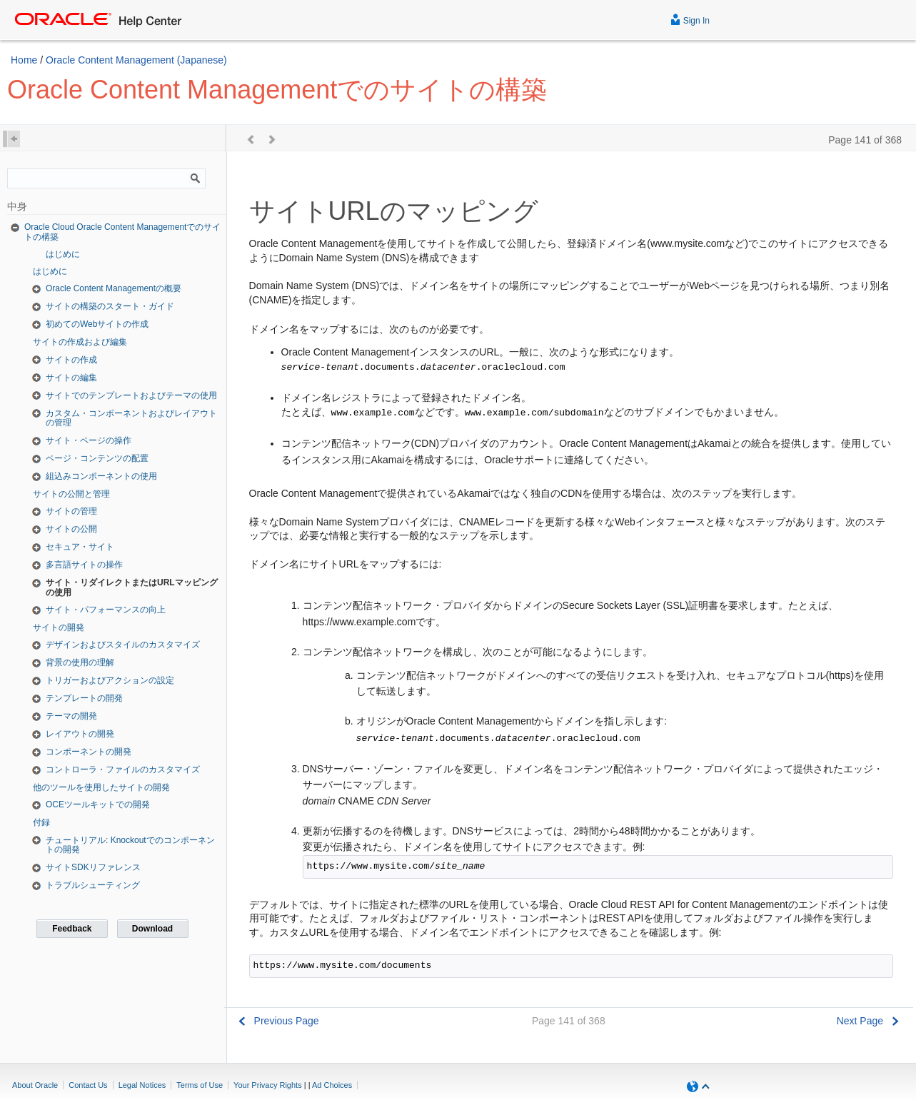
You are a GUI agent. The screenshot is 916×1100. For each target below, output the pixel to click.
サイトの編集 (71, 378)
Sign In (690, 19)
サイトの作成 (71, 360)
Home (24, 60)
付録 (41, 822)
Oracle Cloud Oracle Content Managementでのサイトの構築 (122, 232)
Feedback (71, 929)
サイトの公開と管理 (71, 494)
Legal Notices (142, 1085)
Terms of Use (199, 1085)
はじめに (63, 254)
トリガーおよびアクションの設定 (110, 680)
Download (152, 929)
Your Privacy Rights (267, 1085)
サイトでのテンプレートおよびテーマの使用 (131, 395)
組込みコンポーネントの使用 (101, 476)
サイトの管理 (71, 511)
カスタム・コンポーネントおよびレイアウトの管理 (131, 418)
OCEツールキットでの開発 (98, 804)
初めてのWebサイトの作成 (97, 324)
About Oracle (35, 1085)
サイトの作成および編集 (80, 342)
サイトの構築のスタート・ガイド (110, 306)
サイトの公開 (71, 529)
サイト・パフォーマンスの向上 (106, 610)
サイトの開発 (58, 627)
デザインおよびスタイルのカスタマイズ (123, 645)
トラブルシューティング (93, 885)
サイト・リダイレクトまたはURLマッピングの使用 (132, 587)
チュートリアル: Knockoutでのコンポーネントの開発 (130, 845)
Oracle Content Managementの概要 (113, 288)
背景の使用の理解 (80, 662)
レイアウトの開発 (80, 734)
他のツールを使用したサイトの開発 (101, 787)
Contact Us (88, 1085)
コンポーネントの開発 (88, 752)
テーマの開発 (71, 716)
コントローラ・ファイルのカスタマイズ (123, 769)
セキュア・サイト (80, 547)
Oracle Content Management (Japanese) (136, 60)
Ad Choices (332, 1085)
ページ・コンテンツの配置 (97, 458)
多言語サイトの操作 (84, 565)
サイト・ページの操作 (88, 440)
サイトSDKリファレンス (93, 867)
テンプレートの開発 (84, 698)
